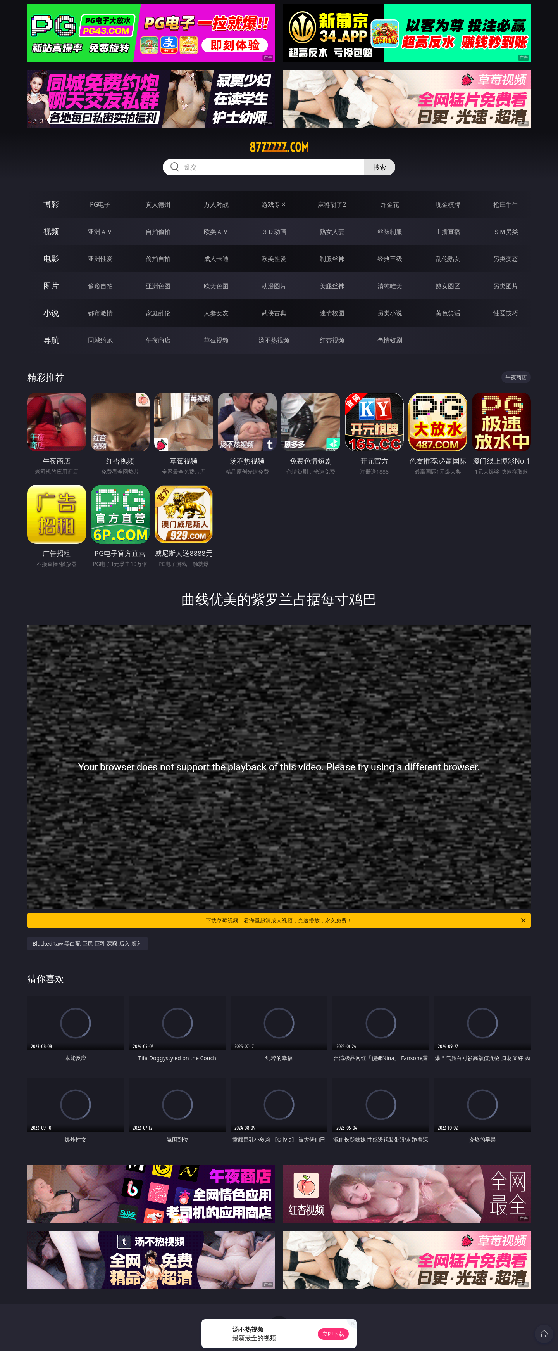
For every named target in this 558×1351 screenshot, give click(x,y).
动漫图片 (274, 286)
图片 (51, 285)
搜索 (380, 167)
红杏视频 (332, 340)
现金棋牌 (448, 204)
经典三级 (389, 258)
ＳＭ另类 (505, 231)
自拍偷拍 (158, 231)
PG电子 (100, 204)
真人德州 (158, 204)
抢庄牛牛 (505, 204)
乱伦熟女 (448, 258)
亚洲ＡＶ (100, 231)
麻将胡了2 (332, 204)
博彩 (51, 204)
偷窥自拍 (100, 286)
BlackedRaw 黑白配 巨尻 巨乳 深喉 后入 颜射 (87, 943)
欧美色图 (216, 286)
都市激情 (100, 313)
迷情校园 (332, 313)
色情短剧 (389, 340)
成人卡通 (216, 258)
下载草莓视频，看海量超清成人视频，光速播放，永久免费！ (366, 920)
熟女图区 (448, 286)
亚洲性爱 (100, 258)
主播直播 (448, 231)
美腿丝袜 (332, 286)
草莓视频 (216, 340)
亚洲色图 (158, 286)
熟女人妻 (332, 231)
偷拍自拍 (158, 258)
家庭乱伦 (158, 313)
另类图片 (505, 286)
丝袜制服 (389, 231)
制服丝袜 (332, 258)
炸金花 (390, 204)
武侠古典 (274, 313)
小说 (51, 313)
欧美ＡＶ (216, 231)
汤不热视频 (273, 340)
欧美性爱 (274, 258)
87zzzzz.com (279, 147)
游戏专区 (274, 204)
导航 (51, 340)
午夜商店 (158, 340)
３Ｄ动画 (274, 231)
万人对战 (216, 204)
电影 (51, 258)
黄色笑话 (448, 313)
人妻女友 (216, 313)
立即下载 (333, 1333)
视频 (51, 231)
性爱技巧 (505, 313)
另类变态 (505, 258)
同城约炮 (100, 340)
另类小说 (389, 313)
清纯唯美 (389, 286)
